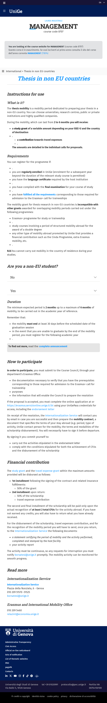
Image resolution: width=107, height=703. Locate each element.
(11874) (38, 53)
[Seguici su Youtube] (15, 676)
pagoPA (8, 667)
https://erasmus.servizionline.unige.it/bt (30, 405)
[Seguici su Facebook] (23, 676)
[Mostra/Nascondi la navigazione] (4, 11)
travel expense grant (47, 470)
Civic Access (10, 646)
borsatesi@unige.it (25, 554)
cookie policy (53, 696)
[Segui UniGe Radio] (37, 676)
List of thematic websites (16, 659)
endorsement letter (43, 409)
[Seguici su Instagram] (20, 676)
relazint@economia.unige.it (23, 614)
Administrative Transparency (18, 642)
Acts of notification (13, 655)
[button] (4, 2)
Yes (13, 291)
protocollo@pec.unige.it (73, 684)
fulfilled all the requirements (39, 194)
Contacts (9, 671)
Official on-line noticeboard (17, 650)
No (12, 277)
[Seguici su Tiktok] (27, 676)
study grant (18, 470)
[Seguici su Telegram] (31, 676)
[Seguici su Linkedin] (6, 676)
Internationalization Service (61, 415)
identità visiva (38, 696)
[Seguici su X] (10, 676)
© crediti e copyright (20, 696)
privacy (64, 696)
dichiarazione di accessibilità (83, 696)
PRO (7, 663)
